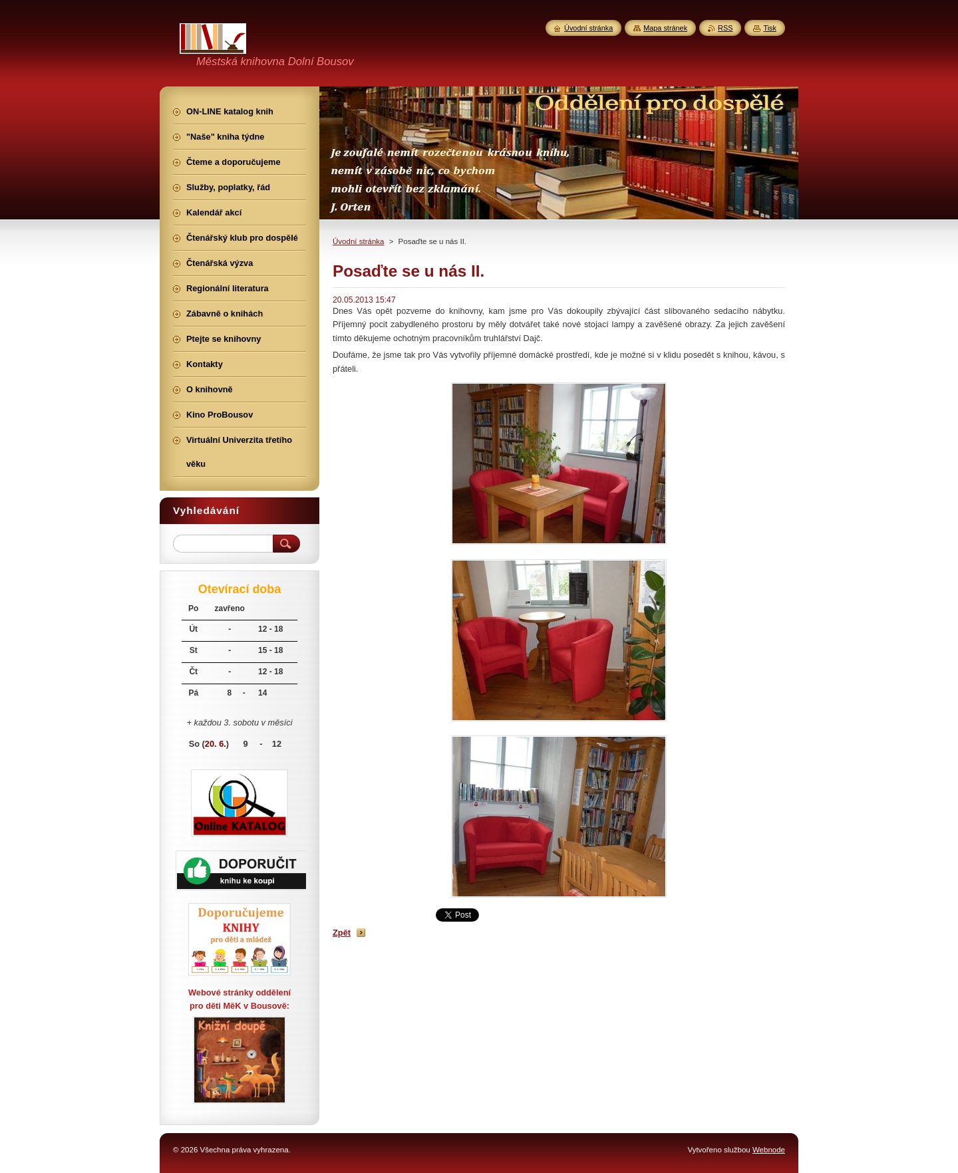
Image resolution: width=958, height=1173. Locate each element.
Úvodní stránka (358, 241)
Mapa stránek (665, 28)
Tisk (769, 28)
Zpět (342, 933)
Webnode (768, 1150)
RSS (725, 28)
